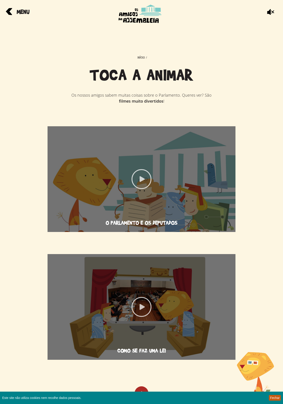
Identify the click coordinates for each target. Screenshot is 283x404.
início (141, 57)
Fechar (275, 398)
